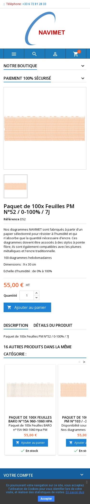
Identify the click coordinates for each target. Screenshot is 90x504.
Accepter (46, 498)
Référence (11, 219)
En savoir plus (75, 492)
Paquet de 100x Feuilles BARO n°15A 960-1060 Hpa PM (30, 421)
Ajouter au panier (26, 307)
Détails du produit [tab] (53, 325)
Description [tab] (16, 325)
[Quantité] (26, 295)
